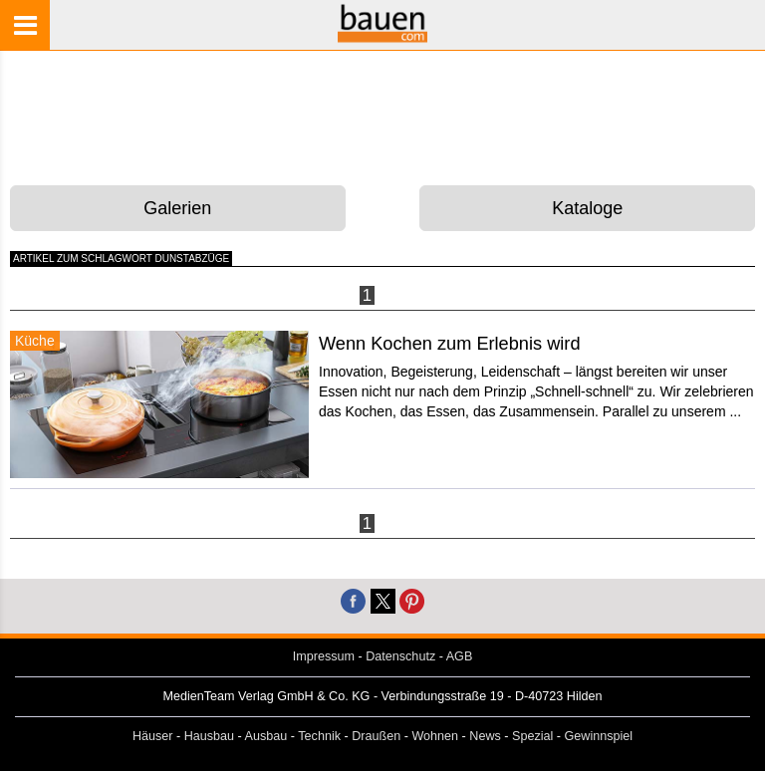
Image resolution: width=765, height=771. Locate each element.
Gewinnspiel (599, 736)
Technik (319, 736)
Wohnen (434, 736)
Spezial (532, 736)
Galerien (177, 208)
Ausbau (266, 736)
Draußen (376, 736)
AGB (459, 656)
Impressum (324, 656)
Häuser (152, 736)
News (485, 736)
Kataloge (587, 208)
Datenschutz (400, 656)
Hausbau (209, 736)
